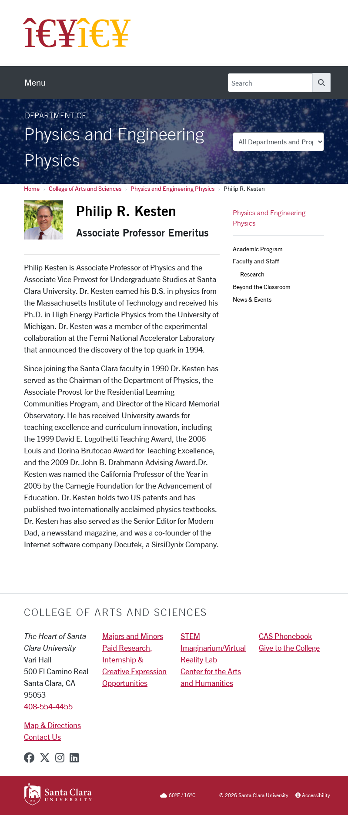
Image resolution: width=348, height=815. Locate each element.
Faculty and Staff (256, 261)
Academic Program (258, 249)
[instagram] (59, 758)
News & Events (252, 299)
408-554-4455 (48, 706)
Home (32, 188)
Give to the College (289, 647)
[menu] (35, 82)
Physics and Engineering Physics (172, 188)
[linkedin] (74, 758)
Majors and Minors (132, 636)
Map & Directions (52, 725)
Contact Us (42, 736)
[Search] (270, 82)
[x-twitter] (45, 758)
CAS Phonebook (285, 636)
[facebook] (29, 758)
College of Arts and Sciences (85, 188)
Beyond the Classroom (262, 286)
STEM (190, 636)
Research (252, 274)
